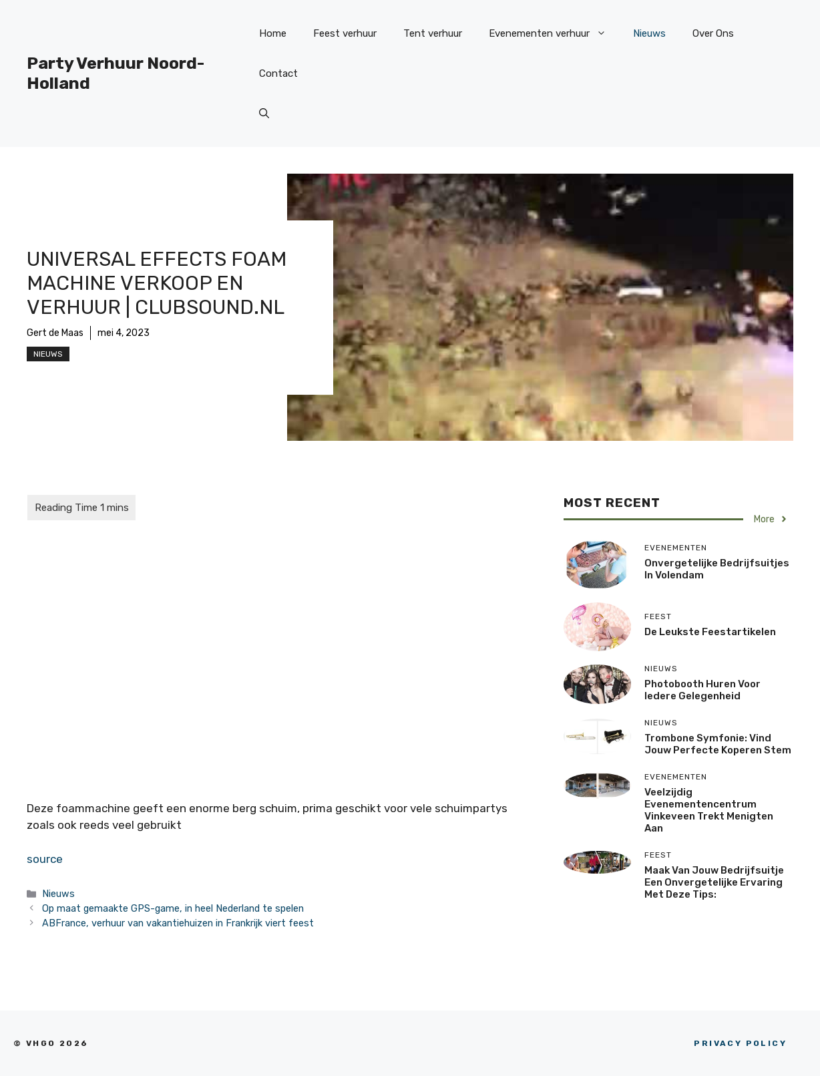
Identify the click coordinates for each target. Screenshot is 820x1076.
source (45, 859)
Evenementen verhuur (554, 33)
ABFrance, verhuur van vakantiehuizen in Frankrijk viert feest (178, 923)
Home (272, 33)
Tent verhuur (432, 33)
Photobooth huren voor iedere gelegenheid (702, 690)
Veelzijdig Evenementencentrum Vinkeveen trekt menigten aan (708, 810)
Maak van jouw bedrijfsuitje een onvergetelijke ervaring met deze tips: (714, 882)
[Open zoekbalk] (264, 114)
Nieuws (649, 33)
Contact (278, 73)
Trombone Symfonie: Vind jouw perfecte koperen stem (717, 744)
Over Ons (713, 33)
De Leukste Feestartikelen (710, 632)
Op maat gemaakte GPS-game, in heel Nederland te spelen (173, 908)
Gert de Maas (55, 333)
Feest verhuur (345, 33)
